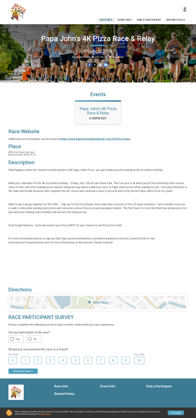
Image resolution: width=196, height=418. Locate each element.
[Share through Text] (105, 65)
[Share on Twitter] (94, 65)
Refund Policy (175, 19)
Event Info (125, 19)
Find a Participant (149, 19)
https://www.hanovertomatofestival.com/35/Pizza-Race (95, 139)
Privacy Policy (45, 414)
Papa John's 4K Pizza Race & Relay (98, 38)
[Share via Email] (100, 65)
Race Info (106, 19)
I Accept (176, 412)
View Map (98, 302)
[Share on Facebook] (89, 65)
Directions (118, 57)
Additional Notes (22, 371)
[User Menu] (185, 9)
